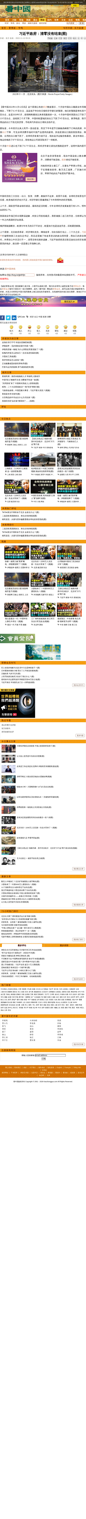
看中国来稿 (10, 300)
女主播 (18, 1037)
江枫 (59, 1069)
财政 (21, 1031)
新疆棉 (9, 1023)
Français (68, 1099)
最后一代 (10, 656)
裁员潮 (13, 533)
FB (42, 1029)
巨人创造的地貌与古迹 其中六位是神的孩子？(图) (20, 699)
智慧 (62, 1039)
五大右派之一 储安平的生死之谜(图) (31, 890)
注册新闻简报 (9, 1082)
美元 (68, 1029)
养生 (9, 1042)
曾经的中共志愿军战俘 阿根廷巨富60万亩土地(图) (20, 711)
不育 (20, 656)
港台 (35, 20)
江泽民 (76, 506)
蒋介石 (15, 1039)
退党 (68, 1023)
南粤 (61, 479)
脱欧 (53, 1029)
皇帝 (43, 1039)
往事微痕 (52, 1023)
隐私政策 (51, 1099)
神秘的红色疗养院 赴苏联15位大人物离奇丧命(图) (20, 931)
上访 (25, 476)
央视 (22, 1037)
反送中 (75, 1026)
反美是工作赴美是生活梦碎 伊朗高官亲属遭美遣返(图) (38, 798)
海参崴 (33, 1031)
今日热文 (6, 450)
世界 (56, 20)
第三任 (74, 656)
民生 (63, 1037)
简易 (59, 1052)
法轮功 (28, 1034)
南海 (40, 479)
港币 (9, 1031)
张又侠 (56, 1021)
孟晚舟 (18, 1026)
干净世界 (14, 1104)
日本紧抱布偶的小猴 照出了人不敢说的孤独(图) (19, 702)
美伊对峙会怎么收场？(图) (13, 392)
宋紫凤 (5, 1052)
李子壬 (5, 1072)
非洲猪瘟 (68, 1031)
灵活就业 (70, 599)
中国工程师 (55, 506)
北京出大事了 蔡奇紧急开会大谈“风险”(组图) (18, 948)
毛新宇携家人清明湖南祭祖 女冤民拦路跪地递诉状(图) (22, 968)
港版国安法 (37, 1023)
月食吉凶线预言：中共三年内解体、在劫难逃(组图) (21, 1008)
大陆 (14, 20)
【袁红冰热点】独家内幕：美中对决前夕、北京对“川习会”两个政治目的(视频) (47, 880)
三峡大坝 (4, 1023)
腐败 (5, 1029)
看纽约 (57, 1104)
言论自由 (12, 1037)
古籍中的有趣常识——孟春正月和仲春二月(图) (19, 928)
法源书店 (34, 1104)
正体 (55, 38)
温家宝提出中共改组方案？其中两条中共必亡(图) (20, 993)
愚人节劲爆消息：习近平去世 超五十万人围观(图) (20, 996)
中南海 (62, 1026)
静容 (32, 1066)
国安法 (15, 1023)
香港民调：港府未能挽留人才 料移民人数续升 (21, 408)
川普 (19, 1021)
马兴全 (76, 479)
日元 (5, 1031)
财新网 (9, 476)
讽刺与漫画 (32, 23)
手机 (69, 1039)
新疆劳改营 (4, 1037)
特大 (74, 38)
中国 (9, 156)
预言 (73, 1039)
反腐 (9, 1029)
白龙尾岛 (64, 1034)
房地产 (14, 1031)
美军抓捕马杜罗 (8, 763)
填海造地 (49, 479)
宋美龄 (21, 1039)
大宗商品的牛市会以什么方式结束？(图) (18, 429)
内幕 (66, 1026)
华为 (2, 1029)
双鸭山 (65, 479)
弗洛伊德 (74, 1023)
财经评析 (43, 23)
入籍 (55, 1037)
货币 (77, 1029)
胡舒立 (20, 476)
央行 (57, 1029)
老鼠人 (51, 626)
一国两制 (27, 1029)
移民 (30, 1037)
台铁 (77, 1021)
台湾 (38, 1031)
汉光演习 (45, 1023)
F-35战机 (36, 506)
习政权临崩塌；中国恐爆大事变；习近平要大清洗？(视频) (26, 422)
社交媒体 (37, 1029)
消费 (49, 348)
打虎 (13, 1029)
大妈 (55, 1031)
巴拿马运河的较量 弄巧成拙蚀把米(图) (18, 399)
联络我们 (17, 1099)
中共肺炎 (4, 1021)
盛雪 (32, 1063)
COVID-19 (39, 1021)
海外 (67, 1037)
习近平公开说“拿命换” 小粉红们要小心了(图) (18, 1002)
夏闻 (59, 1058)
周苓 (4, 1061)
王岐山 (15, 476)
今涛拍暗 (33, 1052)
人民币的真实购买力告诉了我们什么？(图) (17, 708)
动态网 (41, 1107)
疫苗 (22, 1023)
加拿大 (49, 1029)
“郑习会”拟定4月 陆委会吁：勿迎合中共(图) (18, 985)
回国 (52, 1037)
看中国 (19, 10)
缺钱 (76, 599)
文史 (63, 20)
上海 (8, 506)
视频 (3, 573)
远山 (32, 1058)
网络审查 (34, 1034)
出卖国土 (66, 1021)
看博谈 (12, 28)
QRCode (21, 348)
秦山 (4, 1066)
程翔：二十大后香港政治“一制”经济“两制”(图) (21, 419)
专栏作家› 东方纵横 (73, 28)
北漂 (8, 533)
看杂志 (42, 1104)
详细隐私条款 (58, 5)
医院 (12, 506)
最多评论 (22, 977)
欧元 (2, 1031)
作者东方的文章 (10, 370)
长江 (19, 1023)
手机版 (50, 38)
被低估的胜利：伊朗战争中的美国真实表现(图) (19, 965)
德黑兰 (69, 533)
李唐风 (60, 1061)
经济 (45, 117)
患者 (20, 506)
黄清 (32, 1061)
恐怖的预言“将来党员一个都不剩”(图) (15, 999)
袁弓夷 (31, 1023)
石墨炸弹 (75, 533)
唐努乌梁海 (51, 1034)
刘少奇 (35, 1039)
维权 (14, 1034)
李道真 (32, 1055)
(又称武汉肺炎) (12, 1021)
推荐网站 (5, 1104)
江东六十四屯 (42, 1034)
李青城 (60, 1066)
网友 (42, 533)
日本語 (44, 1102)
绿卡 (59, 1037)
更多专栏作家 (78, 1076)
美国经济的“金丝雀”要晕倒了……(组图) (18, 433)
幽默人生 (57, 1039)
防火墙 (9, 1034)
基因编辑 (4, 1034)
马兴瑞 (71, 479)
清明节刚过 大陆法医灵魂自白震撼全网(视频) (34, 808)
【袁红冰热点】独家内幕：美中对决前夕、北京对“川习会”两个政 (42, 473)
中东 (61, 656)
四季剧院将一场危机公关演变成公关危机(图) (34, 839)
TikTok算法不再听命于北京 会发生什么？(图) (20, 544)
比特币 (73, 1029)
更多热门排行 (78, 971)
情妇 (82, 1026)
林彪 (30, 1039)
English (59, 1099)
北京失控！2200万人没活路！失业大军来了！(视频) (37, 859)
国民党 (64, 1023)
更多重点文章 (78, 900)
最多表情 (64, 977)
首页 (7, 20)
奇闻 (77, 20)
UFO (79, 1023)
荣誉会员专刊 (9, 694)
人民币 (81, 1029)
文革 (5, 1042)
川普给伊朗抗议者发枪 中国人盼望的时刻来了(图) (36, 778)
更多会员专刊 (78, 717)
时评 (7, 23)
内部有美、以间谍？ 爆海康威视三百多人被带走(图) (21, 954)
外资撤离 (37, 626)
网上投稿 (8, 1099)
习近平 (35, 479)
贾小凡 (5, 1055)
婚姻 (24, 656)
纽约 (49, 20)
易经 (52, 1039)
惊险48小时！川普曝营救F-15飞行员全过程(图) (35, 818)
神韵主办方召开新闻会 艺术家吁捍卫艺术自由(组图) (21, 982)
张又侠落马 (6, 760)
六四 (66, 506)
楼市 (18, 1031)
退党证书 (81, 1104)
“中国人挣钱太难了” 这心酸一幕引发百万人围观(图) (21, 960)
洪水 (26, 1023)
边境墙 (27, 1026)
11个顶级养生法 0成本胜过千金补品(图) (16, 919)
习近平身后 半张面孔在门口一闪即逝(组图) (18, 714)
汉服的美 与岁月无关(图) (11, 705)
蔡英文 (42, 1031)
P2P (76, 1031)
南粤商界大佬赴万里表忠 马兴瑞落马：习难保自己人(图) (68, 473)
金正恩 (3, 1026)
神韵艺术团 (24, 1104)
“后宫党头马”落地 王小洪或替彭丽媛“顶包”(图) (19, 951)
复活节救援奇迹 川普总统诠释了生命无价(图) (18, 922)
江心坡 (70, 1034)
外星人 (82, 1039)
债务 (61, 1029)
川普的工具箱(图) (9, 388)
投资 (64, 170)
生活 (70, 20)
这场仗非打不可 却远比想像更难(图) (17, 374)
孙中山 (10, 1039)
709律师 (19, 1034)
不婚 (16, 656)
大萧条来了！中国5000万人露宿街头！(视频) (18, 916)
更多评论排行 (78, 1011)
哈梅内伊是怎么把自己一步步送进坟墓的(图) (20, 385)
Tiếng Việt (77, 1099)
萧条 (41, 656)
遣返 (44, 1037)
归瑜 (59, 1055)
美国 (28, 20)
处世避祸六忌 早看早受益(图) (28, 870)
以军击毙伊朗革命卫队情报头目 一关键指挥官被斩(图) (38, 829)
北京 (46, 1031)
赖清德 (13, 1026)
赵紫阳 (62, 506)
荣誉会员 (77, 318)
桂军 (2, 1039)
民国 (80, 1037)
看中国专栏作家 (10, 1048)
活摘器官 (72, 1021)
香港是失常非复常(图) (11, 426)
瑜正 (32, 1069)
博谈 (42, 20)
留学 (37, 1037)
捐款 (25, 1099)
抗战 (5, 1039)
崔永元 (57, 1026)
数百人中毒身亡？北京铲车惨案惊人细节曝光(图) (20, 913)
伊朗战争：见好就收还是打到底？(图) (17, 378)
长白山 (58, 1034)
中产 (29, 1031)
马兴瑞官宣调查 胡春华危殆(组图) (14, 957)
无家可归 (44, 626)
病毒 (33, 1021)
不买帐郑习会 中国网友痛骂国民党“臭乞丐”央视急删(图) (23, 990)
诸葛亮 (47, 1039)
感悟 (66, 1039)
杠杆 (64, 1029)
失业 (18, 533)
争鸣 (12, 23)
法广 (32, 1029)
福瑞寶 (72, 1104)
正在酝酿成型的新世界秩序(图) (15, 395)
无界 (48, 1107)
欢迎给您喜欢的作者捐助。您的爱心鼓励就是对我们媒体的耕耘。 (27, 292)
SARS (75, 1034)
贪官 (79, 1026)
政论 (18, 23)
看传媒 (65, 1104)
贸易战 (45, 1021)
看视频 (50, 1104)
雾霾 (80, 1031)
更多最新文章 (78, 936)
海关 (41, 1037)
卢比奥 (29, 1021)
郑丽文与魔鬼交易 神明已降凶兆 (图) (15, 987)
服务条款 (41, 1099)
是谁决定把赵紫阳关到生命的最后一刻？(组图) (35, 849)
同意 (75, 5)
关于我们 (32, 1099)
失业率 (36, 656)
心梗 (16, 506)
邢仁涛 (5, 1069)
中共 (44, 479)
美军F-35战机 (46, 506)
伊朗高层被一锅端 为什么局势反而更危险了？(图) (22, 381)
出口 (4, 143)
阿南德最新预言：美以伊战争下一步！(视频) (18, 963)
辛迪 (59, 1072)
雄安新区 (63, 599)
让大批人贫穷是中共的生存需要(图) (30, 788)
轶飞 (4, 1058)
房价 (59, 1031)
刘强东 (51, 1031)
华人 (26, 1037)
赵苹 (59, 1063)
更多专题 (80, 767)
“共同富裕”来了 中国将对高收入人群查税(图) (20, 415)
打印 (70, 38)
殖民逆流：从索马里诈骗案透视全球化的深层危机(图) (24, 551)
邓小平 (71, 506)
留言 (65, 38)
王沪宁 (47, 1026)
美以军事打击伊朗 (9, 757)
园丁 (4, 1063)
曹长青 (32, 1072)
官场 (21, 20)
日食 (69, 656)
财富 (25, 1031)
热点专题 (6, 752)
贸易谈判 (40, 1026)
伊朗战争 (63, 533)
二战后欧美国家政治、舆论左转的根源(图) (19, 548)
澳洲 (76, 1037)
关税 (22, 1026)
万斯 (31, 1026)
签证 (48, 1037)
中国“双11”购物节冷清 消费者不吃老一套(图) (20, 412)
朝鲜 (65, 656)
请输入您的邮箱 (28, 1087)
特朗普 (24, 1021)
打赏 (60, 38)
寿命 (2, 1042)
